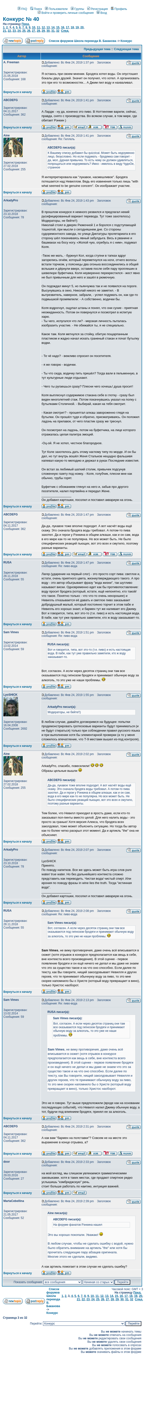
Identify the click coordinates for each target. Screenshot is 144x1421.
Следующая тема (126, 49)
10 (33, 27)
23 (14, 30)
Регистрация (97, 9)
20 (82, 27)
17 (67, 27)
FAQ (22, 9)
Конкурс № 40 (21, 19)
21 (4, 30)
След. (65, 30)
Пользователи (56, 9)
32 (57, 30)
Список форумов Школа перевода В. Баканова (82, 41)
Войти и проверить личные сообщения (66, 13)
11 (38, 27)
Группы (77, 9)
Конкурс (126, 41)
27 (33, 30)
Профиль (119, 9)
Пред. (26, 24)
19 (77, 27)
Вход (102, 13)
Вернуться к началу (17, 92)
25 (23, 30)
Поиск (36, 9)
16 (62, 27)
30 (48, 30)
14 (52, 27)
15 (57, 27)
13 (48, 27)
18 (72, 27)
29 (43, 30)
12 (43, 27)
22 (9, 30)
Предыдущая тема (97, 49)
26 (28, 30)
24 (19, 30)
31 (52, 30)
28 (38, 30)
